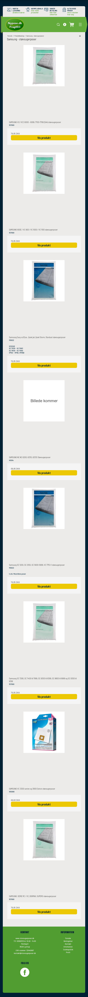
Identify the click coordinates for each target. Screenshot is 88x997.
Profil (68, 952)
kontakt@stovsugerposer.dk (25, 953)
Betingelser (68, 941)
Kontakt (68, 944)
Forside (68, 938)
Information (68, 947)
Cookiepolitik (68, 949)
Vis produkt (44, 137)
